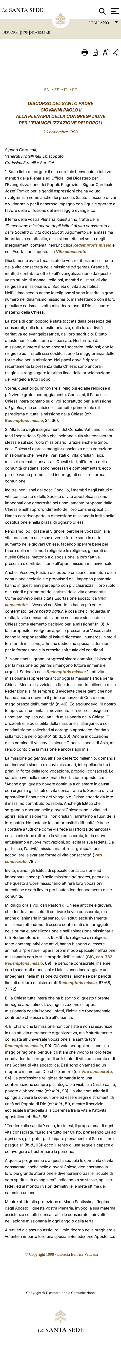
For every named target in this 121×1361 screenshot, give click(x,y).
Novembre (40, 32)
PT (74, 89)
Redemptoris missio (92, 245)
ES (56, 89)
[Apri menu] (114, 11)
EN (47, 89)
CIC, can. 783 (99, 956)
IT (65, 89)
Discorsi (11, 32)
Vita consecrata (71, 251)
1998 (25, 32)
